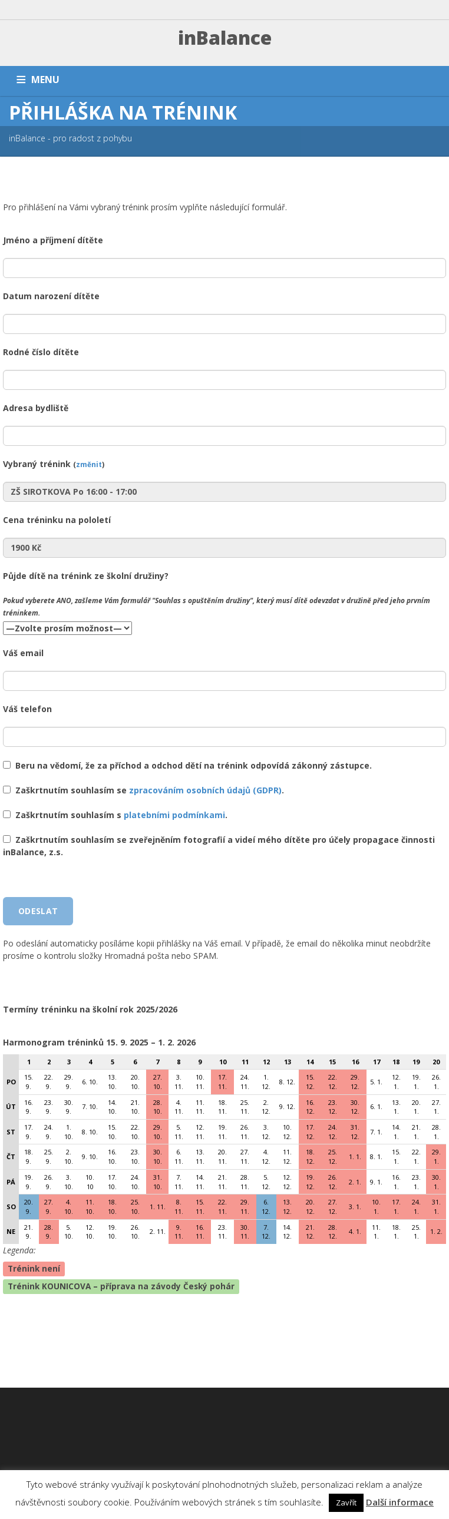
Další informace (400, 1502)
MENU (45, 79)
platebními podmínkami (174, 814)
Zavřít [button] (346, 1502)
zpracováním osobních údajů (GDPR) (205, 790)
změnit (89, 464)
